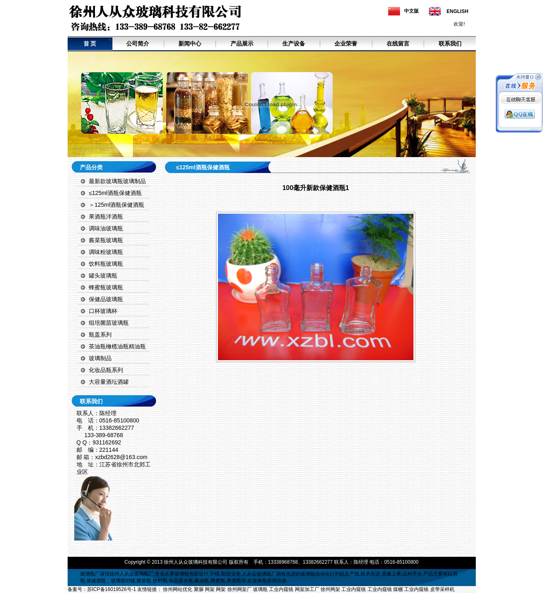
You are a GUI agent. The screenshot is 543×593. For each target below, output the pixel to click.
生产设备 (293, 43)
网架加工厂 (307, 589)
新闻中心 (189, 43)
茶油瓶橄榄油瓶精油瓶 (117, 346)
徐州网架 (330, 589)
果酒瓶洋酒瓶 (106, 216)
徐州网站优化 (177, 589)
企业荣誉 (345, 43)
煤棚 (398, 589)
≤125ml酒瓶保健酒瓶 (115, 193)
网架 (210, 589)
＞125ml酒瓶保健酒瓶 (116, 204)
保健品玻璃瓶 (106, 299)
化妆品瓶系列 (106, 370)
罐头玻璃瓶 (103, 275)
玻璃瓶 (87, 574)
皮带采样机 (442, 589)
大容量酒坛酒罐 (109, 382)
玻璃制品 (100, 358)
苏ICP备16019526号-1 (111, 589)
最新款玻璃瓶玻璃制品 (117, 181)
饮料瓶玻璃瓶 (106, 263)
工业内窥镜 (281, 589)
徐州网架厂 (239, 589)
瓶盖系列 (100, 334)
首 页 (90, 43)
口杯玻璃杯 (103, 311)
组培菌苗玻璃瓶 (109, 322)
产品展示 (242, 43)
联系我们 (450, 43)
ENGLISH (457, 11)
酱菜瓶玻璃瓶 (106, 240)
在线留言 (398, 43)
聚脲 (199, 589)
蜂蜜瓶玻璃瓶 (106, 287)
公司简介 (137, 43)
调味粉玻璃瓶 (106, 252)
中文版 (411, 11)
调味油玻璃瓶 (106, 228)
